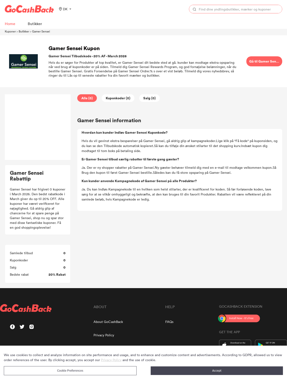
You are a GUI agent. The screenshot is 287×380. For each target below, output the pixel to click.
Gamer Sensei (41, 31)
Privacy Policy (104, 335)
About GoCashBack (108, 321)
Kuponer (10, 31)
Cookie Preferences (70, 371)
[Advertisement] (38, 127)
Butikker (24, 31)
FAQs (169, 321)
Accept (216, 371)
